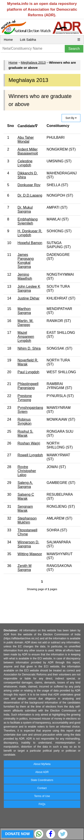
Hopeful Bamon (29, 243)
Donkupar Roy (28, 185)
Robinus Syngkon (24, 421)
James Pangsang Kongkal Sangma (25, 261)
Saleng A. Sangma (25, 485)
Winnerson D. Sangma (28, 544)
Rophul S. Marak (25, 433)
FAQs (42, 804)
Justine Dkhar (28, 298)
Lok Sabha (28, 39)
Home (8, 39)
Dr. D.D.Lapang (29, 195)
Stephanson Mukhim (27, 520)
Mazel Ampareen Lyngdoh (25, 337)
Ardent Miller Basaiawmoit (27, 151)
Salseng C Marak (25, 496)
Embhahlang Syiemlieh (27, 221)
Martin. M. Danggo (25, 323)
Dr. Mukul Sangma (25, 209)
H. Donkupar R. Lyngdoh (29, 233)
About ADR (42, 772)
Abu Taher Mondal (25, 139)
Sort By (71, 118)
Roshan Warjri (28, 443)
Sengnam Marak (25, 508)
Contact (42, 788)
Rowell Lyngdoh (30, 455)
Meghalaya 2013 (33, 62)
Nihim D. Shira (29, 348)
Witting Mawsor (29, 554)
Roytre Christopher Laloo (26, 471)
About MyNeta (41, 764)
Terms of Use (42, 796)
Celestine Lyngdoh (24, 163)
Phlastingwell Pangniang (27, 386)
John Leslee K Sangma (28, 288)
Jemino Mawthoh (24, 276)
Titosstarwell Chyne (27, 532)
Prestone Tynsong (24, 398)
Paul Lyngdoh (28, 372)
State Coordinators (42, 780)
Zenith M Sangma (24, 568)
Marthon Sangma (24, 311)
